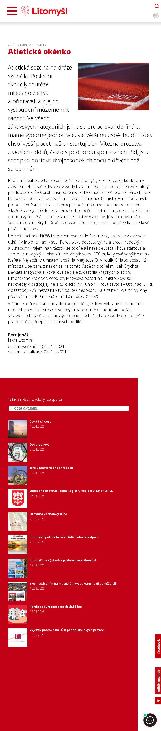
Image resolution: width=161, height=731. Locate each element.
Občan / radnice (19, 45)
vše (12, 399)
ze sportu (54, 399)
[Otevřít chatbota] (157, 6)
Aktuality (40, 45)
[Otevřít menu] (12, 11)
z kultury (38, 399)
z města (24, 399)
